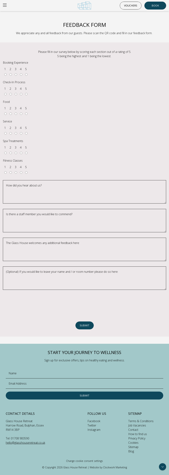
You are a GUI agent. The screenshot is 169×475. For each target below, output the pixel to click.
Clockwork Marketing (115, 467)
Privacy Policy (136, 438)
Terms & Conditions (141, 421)
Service (7, 121)
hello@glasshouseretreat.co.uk (25, 443)
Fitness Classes (13, 161)
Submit (84, 325)
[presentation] (84, 312)
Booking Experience (15, 63)
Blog (131, 451)
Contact (133, 430)
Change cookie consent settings (84, 461)
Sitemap (133, 447)
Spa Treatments (13, 141)
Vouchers (130, 5)
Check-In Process (14, 82)
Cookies (133, 443)
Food (6, 102)
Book (155, 5)
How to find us (137, 434)
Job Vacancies (137, 425)
